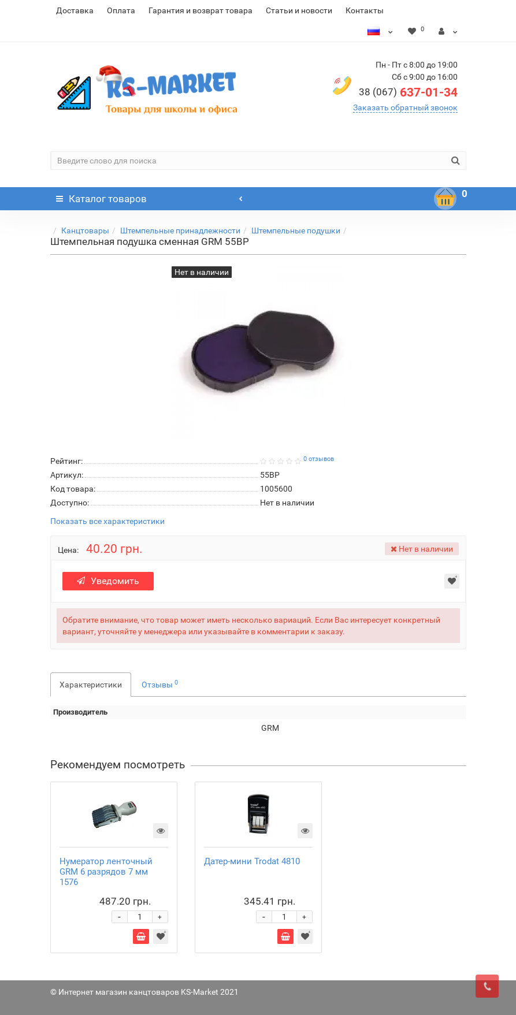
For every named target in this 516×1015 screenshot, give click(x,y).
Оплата (121, 10)
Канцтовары (85, 230)
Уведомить (108, 580)
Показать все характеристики (107, 521)
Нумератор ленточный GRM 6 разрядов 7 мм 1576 (106, 871)
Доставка (75, 10)
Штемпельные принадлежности (180, 230)
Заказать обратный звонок (405, 107)
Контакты (365, 10)
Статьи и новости (299, 10)
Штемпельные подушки (295, 230)
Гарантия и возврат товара (201, 10)
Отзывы (160, 684)
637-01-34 (408, 92)
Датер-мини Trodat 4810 (252, 861)
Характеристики (91, 684)
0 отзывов (318, 459)
